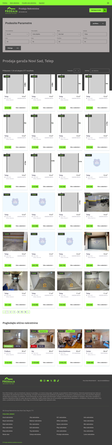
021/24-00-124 (23, 12)
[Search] (105, 10)
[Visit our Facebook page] (41, 380)
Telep (86, 33)
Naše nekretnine (14, 3)
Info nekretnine (88, 416)
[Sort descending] (78, 69)
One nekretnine (88, 430)
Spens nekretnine (62, 423)
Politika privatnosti (89, 380)
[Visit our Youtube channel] (48, 380)
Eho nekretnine (34, 423)
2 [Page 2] (10, 311)
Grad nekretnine (8, 416)
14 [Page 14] (18, 311)
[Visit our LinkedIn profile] (55, 380)
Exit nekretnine (34, 427)
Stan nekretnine (8, 427)
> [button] (28, 311)
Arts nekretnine (61, 430)
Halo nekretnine (89, 420)
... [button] (16, 311)
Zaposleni (41, 3)
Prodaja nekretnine (63, 433)
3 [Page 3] (14, 311)
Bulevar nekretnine (36, 420)
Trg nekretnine (34, 430)
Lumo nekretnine (89, 433)
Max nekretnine (89, 427)
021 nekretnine (61, 416)
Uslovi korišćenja (103, 380)
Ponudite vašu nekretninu (29, 3)
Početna (5, 3)
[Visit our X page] (51, 380)
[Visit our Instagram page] (44, 380)
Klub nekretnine (8, 423)
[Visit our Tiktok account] (58, 380)
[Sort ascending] (75, 69)
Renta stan (6, 433)
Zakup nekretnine (35, 433)
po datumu (95, 70)
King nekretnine (8, 430)
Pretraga (13, 47)
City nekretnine (34, 416)
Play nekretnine (62, 427)
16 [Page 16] (25, 311)
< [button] (4, 311)
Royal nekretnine (8, 420)
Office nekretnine (62, 420)
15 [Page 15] (22, 311)
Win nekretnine (88, 423)
